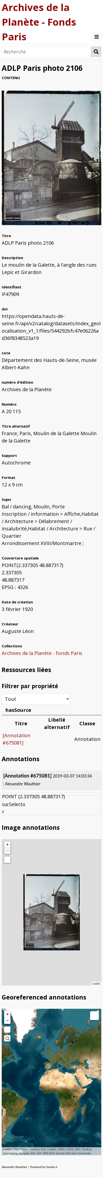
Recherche (96, 51)
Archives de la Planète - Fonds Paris (39, 21)
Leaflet (96, 983)
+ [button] (7, 845)
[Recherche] (46, 51)
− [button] (7, 851)
